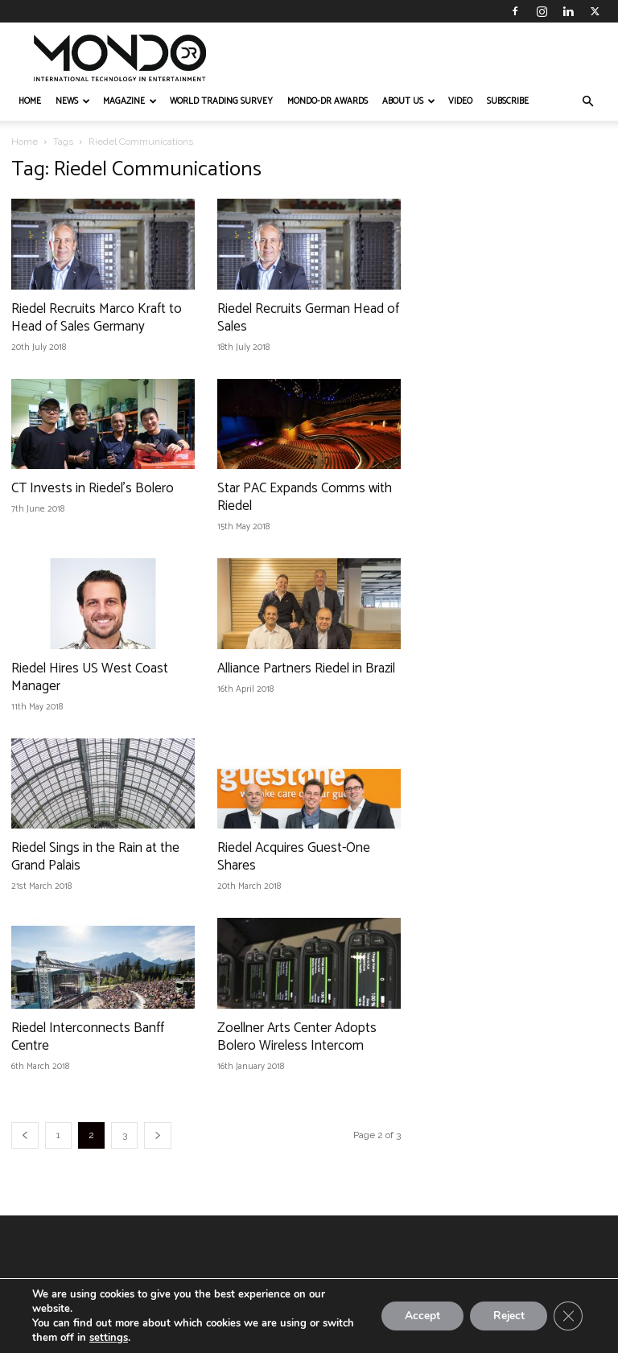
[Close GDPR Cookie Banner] (568, 1316)
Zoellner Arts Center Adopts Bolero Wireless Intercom (297, 1037)
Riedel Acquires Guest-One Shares (293, 857)
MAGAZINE (130, 101)
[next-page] (157, 1135)
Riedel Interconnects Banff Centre (87, 1037)
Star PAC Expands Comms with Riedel (304, 497)
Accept (418, 1315)
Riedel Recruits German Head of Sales (308, 318)
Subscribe (508, 101)
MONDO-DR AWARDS (327, 101)
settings (108, 1337)
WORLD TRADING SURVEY (221, 101)
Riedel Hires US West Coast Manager (89, 677)
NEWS (73, 101)
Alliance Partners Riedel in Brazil (306, 668)
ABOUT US (408, 101)
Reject (507, 1315)
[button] (587, 101)
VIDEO (460, 101)
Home (24, 141)
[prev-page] (25, 1135)
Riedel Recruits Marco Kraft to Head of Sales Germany (96, 318)
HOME (30, 101)
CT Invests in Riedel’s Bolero (92, 488)
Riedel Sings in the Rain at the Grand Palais (95, 857)
